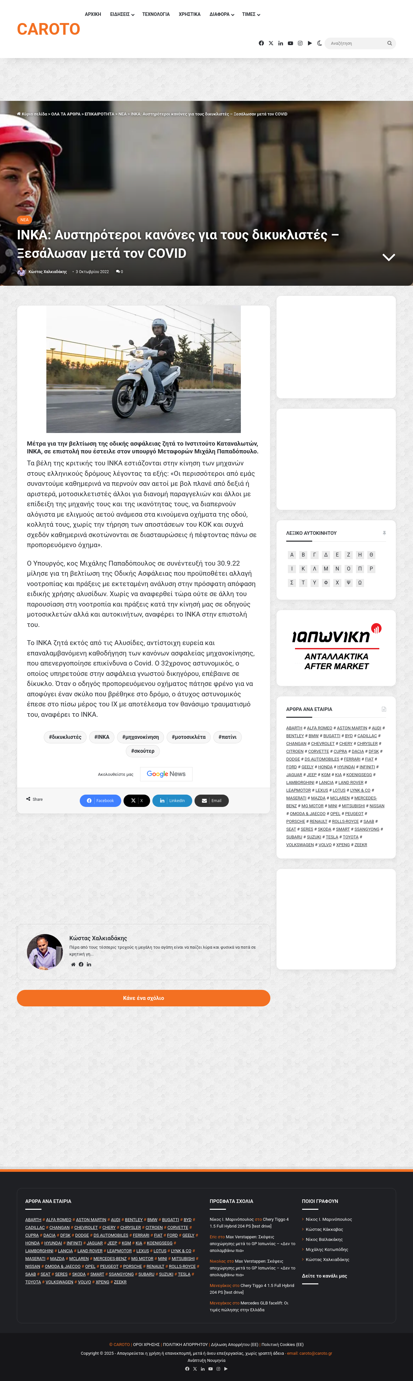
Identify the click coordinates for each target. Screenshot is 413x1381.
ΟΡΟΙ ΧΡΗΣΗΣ (146, 1344)
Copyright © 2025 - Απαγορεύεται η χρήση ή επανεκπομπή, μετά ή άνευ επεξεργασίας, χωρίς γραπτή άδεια (182, 1353)
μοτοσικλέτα (190, 737)
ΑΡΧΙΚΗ (93, 14)
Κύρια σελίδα (32, 114)
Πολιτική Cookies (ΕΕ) (283, 1344)
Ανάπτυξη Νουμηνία (207, 1360)
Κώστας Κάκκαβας (324, 1229)
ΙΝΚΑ (104, 737)
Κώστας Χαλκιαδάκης (48, 272)
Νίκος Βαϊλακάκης (324, 1239)
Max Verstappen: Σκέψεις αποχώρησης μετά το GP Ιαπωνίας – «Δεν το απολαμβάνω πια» (252, 1243)
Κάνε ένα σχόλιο (143, 998)
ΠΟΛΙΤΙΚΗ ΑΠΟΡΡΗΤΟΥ (185, 1344)
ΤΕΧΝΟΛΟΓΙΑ (156, 14)
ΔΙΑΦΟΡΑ (220, 14)
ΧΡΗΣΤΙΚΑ (190, 14)
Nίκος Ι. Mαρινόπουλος (232, 1219)
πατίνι (229, 737)
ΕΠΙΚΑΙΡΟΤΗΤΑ (99, 114)
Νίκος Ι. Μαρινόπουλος (329, 1219)
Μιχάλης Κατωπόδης (327, 1249)
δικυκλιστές (66, 737)
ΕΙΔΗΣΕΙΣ (120, 14)
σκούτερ (144, 751)
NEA (122, 114)
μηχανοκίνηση (142, 737)
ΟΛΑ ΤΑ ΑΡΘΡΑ (65, 114)
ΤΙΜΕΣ (248, 14)
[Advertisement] (143, 868)
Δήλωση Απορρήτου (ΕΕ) (234, 1344)
